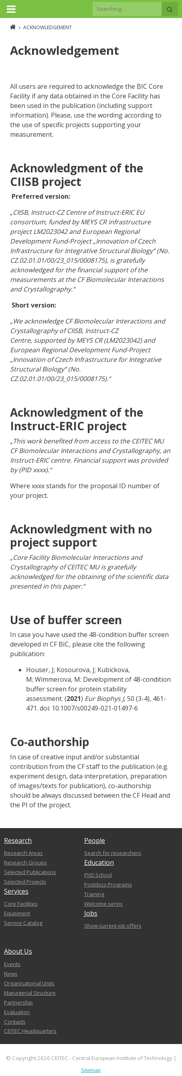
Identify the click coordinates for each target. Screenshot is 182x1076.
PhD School (98, 874)
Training (94, 894)
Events (12, 964)
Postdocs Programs (108, 884)
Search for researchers (112, 852)
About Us (18, 951)
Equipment (17, 913)
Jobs (90, 913)
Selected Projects (25, 881)
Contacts (15, 1021)
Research (18, 840)
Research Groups (25, 862)
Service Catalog (23, 922)
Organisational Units (29, 983)
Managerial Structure (30, 992)
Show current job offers (113, 925)
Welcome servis (103, 903)
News (11, 973)
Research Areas (23, 852)
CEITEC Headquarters (30, 1030)
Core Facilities (21, 903)
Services (16, 891)
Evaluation (17, 1012)
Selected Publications (30, 872)
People (94, 840)
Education (99, 862)
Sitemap (91, 1070)
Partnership (18, 1002)
